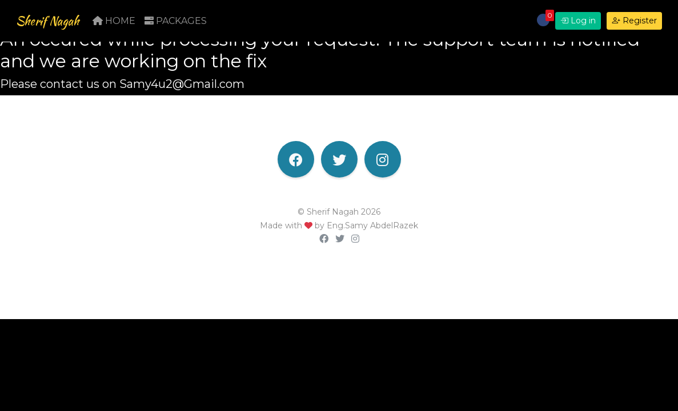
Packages (197, 23)
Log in (578, 24)
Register (634, 24)
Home (135, 23)
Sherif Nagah (58, 24)
